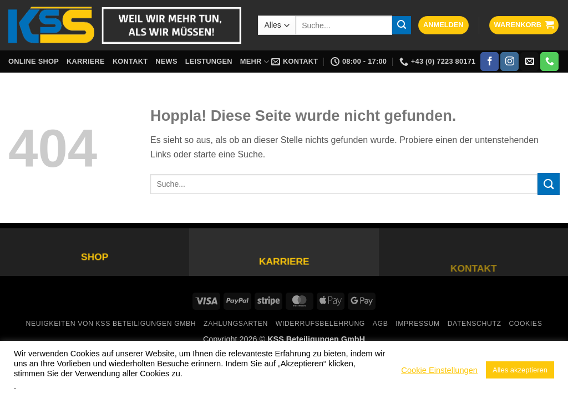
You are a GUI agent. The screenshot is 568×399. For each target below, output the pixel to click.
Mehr (254, 62)
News (166, 61)
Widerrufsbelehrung (320, 324)
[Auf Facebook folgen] (489, 61)
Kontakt (130, 61)
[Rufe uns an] (549, 61)
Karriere (86, 61)
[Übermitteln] (401, 25)
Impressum (417, 324)
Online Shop (33, 61)
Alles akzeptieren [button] (520, 370)
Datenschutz (474, 324)
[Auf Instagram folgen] (509, 61)
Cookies (525, 324)
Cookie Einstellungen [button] (439, 370)
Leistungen (208, 61)
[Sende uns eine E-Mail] (529, 61)
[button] (443, 25)
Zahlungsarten (236, 324)
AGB (380, 324)
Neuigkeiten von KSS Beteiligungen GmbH (111, 324)
